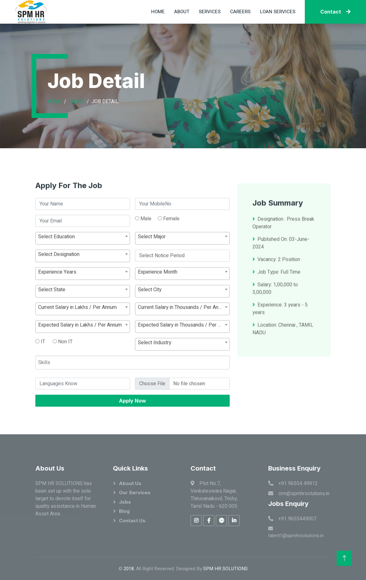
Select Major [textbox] (152, 258)
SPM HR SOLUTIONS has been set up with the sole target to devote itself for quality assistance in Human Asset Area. (65, 499)
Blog (124, 511)
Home (158, 11)
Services (210, 11)
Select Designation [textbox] (59, 275)
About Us (130, 483)
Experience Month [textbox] (157, 293)
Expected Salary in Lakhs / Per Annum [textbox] (80, 346)
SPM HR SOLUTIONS (225, 568)
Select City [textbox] (150, 311)
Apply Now (132, 422)
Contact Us (132, 521)
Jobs (125, 502)
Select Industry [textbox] (154, 364)
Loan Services (277, 11)
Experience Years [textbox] (57, 293)
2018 (129, 568)
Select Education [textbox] (56, 258)
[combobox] (82, 259)
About (181, 11)
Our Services (135, 492)
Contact (335, 12)
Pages (76, 101)
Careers (240, 11)
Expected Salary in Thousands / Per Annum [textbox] (183, 346)
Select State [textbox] (51, 311)
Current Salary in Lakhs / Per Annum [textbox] (77, 328)
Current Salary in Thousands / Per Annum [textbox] (182, 328)
